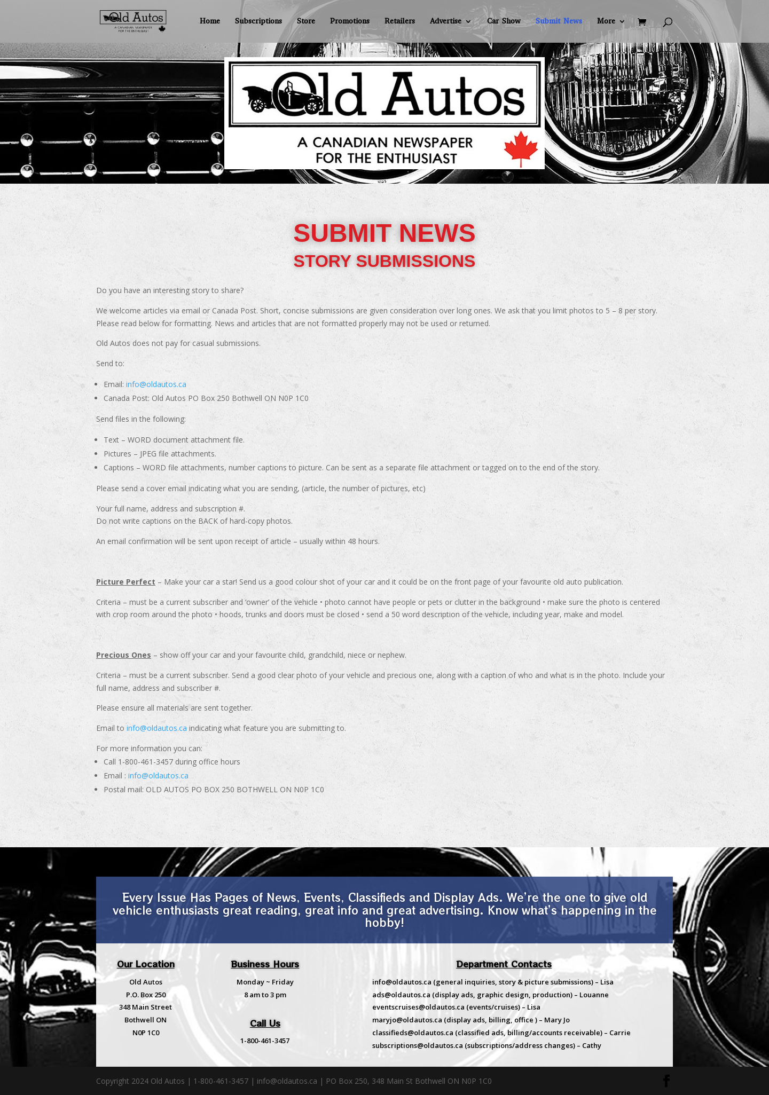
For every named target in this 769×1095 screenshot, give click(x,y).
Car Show (504, 22)
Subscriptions (258, 22)
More (606, 22)
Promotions (350, 22)
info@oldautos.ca (156, 384)
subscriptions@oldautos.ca (417, 1045)
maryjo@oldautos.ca (407, 1020)
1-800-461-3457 (264, 1040)
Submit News (559, 22)
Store (306, 22)
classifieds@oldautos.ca (412, 1032)
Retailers (399, 22)
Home (210, 22)
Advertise (445, 22)
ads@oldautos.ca (401, 994)
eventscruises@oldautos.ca (418, 1007)
